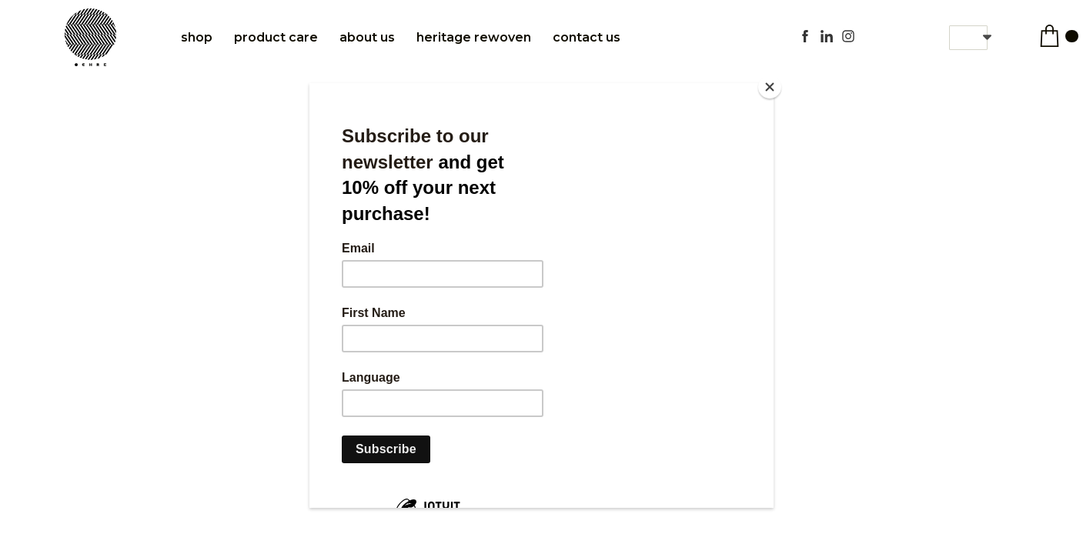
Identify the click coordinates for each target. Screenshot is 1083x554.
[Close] (769, 86)
